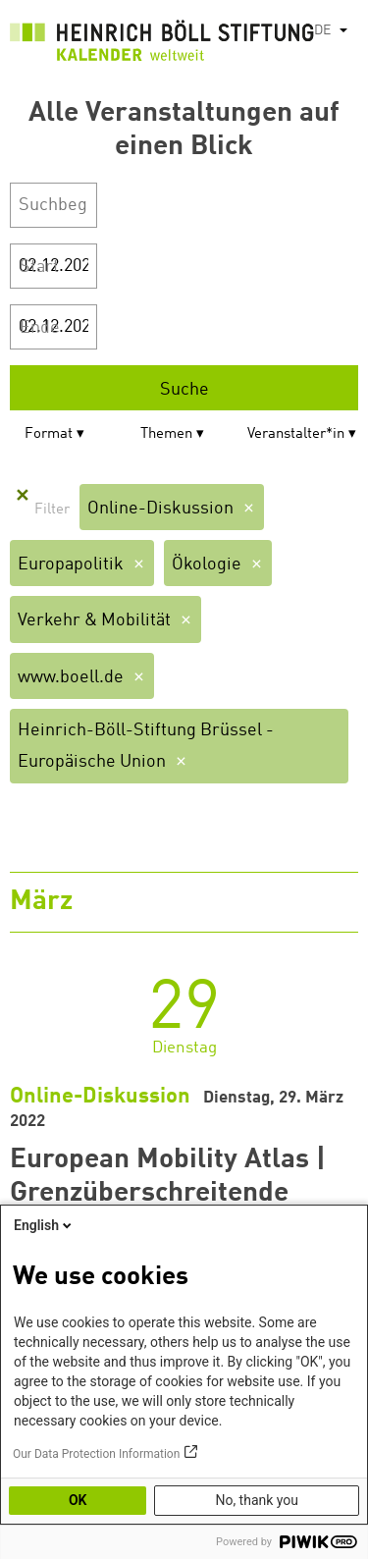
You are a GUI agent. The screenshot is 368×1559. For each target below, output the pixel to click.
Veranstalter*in (295, 434)
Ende (40, 328)
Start (39, 267)
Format (49, 434)
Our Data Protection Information (96, 1454)
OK (78, 1500)
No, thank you (256, 1500)
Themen (166, 434)
